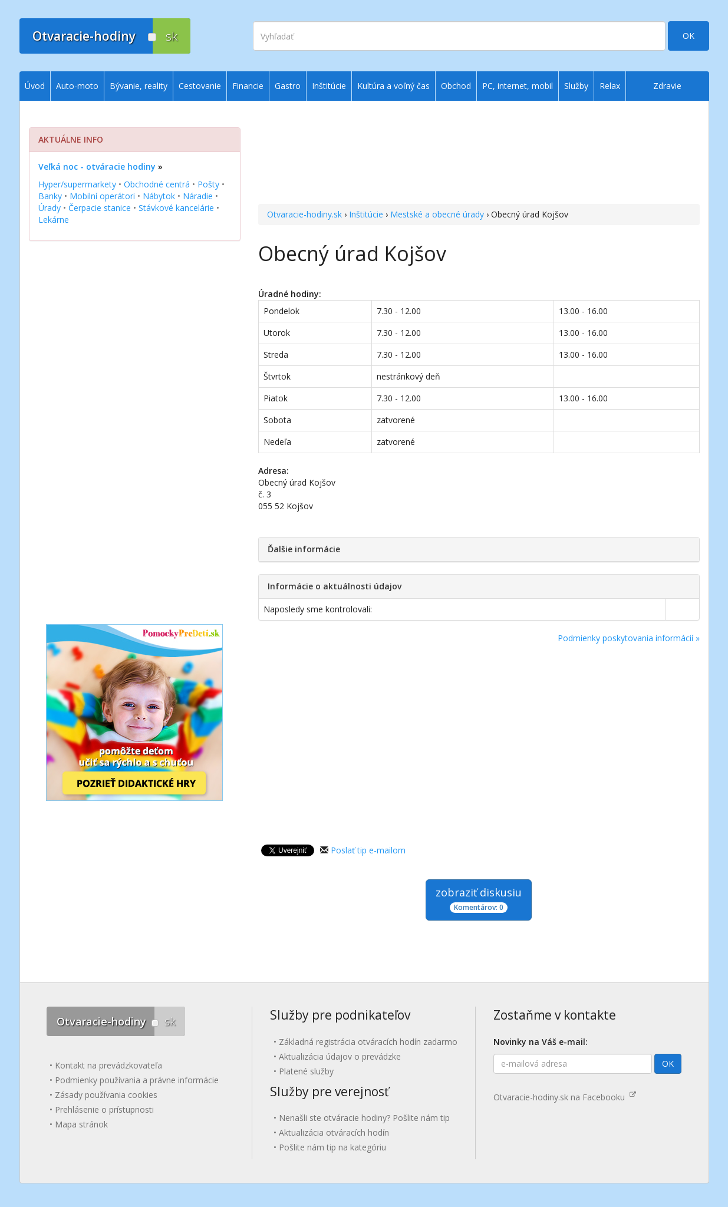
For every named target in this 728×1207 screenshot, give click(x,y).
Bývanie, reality (138, 85)
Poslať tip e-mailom (368, 850)
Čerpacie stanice (99, 207)
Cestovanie (200, 85)
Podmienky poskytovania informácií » (629, 638)
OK (688, 35)
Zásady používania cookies (106, 1094)
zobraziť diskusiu (479, 899)
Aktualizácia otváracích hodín (334, 1132)
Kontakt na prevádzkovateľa (108, 1065)
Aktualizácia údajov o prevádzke (340, 1056)
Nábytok (159, 196)
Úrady (49, 207)
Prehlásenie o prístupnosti (104, 1109)
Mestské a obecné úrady (437, 214)
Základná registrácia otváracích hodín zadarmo (368, 1041)
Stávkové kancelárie (176, 207)
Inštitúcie (366, 214)
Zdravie (667, 85)
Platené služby (306, 1071)
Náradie (198, 196)
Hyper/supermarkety (77, 184)
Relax (609, 85)
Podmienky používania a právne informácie (137, 1080)
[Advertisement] (479, 153)
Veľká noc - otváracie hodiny (97, 166)
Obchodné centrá (157, 184)
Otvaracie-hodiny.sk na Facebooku (564, 1097)
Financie (247, 85)
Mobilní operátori (102, 196)
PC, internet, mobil (517, 85)
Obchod (456, 85)
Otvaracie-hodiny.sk (304, 214)
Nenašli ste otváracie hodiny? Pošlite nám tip (364, 1117)
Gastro (288, 85)
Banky (50, 196)
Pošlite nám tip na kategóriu (332, 1147)
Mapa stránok (81, 1124)
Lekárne (53, 219)
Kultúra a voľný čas (393, 85)
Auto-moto (77, 85)
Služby (576, 85)
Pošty (208, 184)
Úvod (35, 85)
